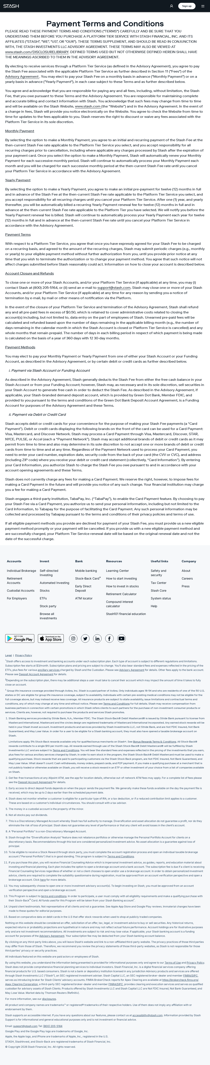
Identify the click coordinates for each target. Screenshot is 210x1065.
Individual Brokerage (21, 570)
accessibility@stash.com (147, 1015)
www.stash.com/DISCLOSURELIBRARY (36, 52)
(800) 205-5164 (52, 1026)
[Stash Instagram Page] (73, 638)
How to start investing (121, 578)
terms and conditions (54, 896)
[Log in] (171, 6)
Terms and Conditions (116, 703)
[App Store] (51, 638)
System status (161, 598)
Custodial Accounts (20, 590)
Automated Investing (54, 583)
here (43, 879)
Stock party (48, 606)
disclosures (49, 998)
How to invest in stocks (122, 586)
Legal (8, 655)
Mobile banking (86, 570)
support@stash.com (113, 287)
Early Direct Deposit (83, 588)
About (186, 570)
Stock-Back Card (88, 578)
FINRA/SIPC (190, 975)
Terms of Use (173, 962)
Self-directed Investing (49, 573)
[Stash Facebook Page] (109, 638)
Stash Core (158, 590)
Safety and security (158, 573)
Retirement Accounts (14, 581)
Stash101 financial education (126, 614)
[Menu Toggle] (203, 6)
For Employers (17, 598)
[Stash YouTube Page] (121, 638)
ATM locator (83, 598)
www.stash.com (88, 106)
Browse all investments (48, 616)
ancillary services (49, 670)
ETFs (43, 598)
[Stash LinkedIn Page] (97, 638)
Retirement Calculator (121, 594)
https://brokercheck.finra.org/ (180, 979)
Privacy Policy (23, 655)
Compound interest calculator (119, 604)
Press (185, 586)
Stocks (44, 590)
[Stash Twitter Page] (85, 638)
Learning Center (117, 570)
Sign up (187, 6)
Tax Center (158, 583)
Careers (187, 578)
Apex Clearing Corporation (21, 984)
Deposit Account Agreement (36, 674)
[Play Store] (19, 638)
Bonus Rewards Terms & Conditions (154, 741)
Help (154, 606)
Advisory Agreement (22, 76)
